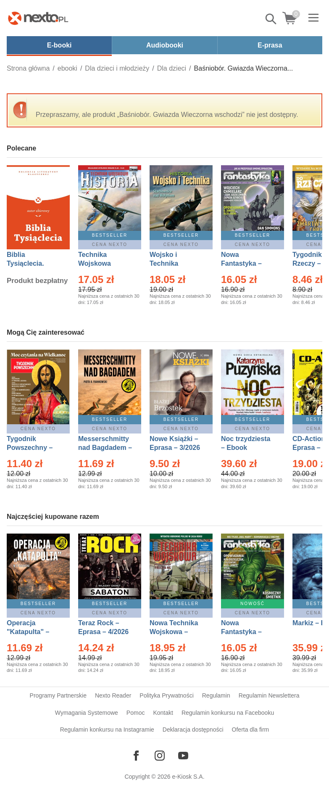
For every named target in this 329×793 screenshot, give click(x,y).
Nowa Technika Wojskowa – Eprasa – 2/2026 (175, 631)
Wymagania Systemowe (86, 712)
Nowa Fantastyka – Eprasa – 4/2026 (246, 263)
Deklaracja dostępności (193, 729)
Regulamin (216, 695)
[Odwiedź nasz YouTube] (183, 755)
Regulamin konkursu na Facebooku (228, 712)
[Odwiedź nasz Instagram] (159, 755)
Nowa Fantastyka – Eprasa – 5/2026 (246, 631)
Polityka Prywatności (166, 695)
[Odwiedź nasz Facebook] (136, 755)
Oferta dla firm (250, 729)
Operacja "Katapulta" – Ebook (28, 631)
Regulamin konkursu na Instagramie (107, 729)
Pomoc (135, 712)
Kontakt (163, 712)
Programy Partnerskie (58, 695)
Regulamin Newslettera (269, 695)
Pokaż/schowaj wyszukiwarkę (271, 19)
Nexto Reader (113, 695)
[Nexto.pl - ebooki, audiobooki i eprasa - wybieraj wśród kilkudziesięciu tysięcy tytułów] (38, 18)
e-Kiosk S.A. (188, 776)
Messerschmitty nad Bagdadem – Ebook (105, 447)
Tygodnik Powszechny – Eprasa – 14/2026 (34, 447)
